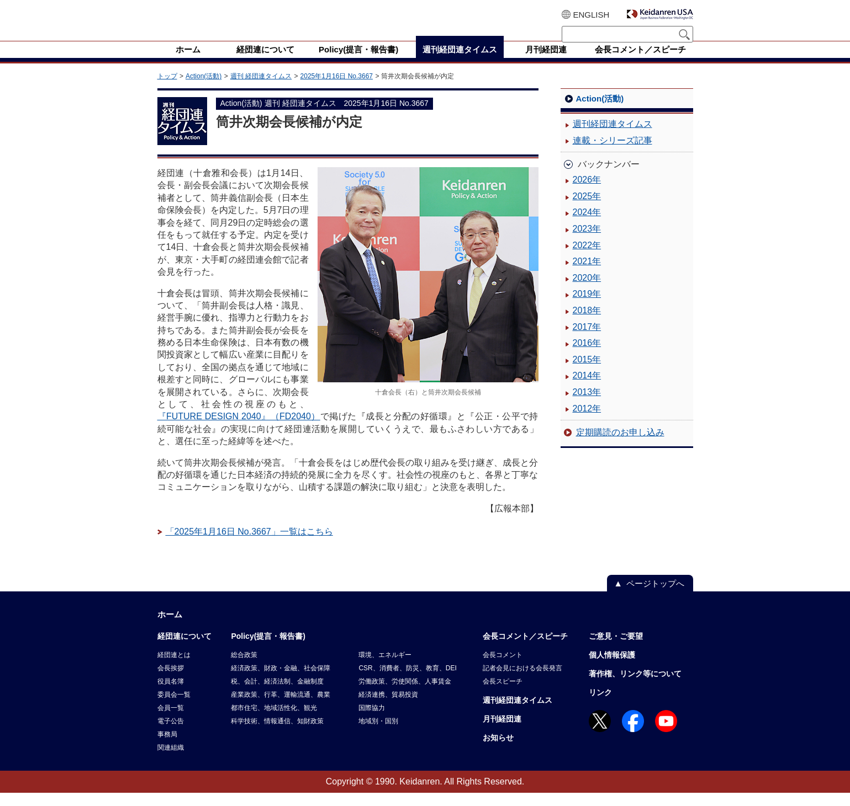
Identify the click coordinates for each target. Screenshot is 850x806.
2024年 (587, 225)
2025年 (587, 209)
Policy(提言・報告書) (268, 649)
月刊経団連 (502, 732)
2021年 (587, 274)
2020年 (587, 291)
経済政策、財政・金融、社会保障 (280, 681)
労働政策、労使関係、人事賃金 (404, 694)
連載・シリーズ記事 (612, 153)
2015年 (587, 372)
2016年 (587, 356)
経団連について (184, 649)
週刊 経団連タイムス (261, 89)
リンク (600, 705)
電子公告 (170, 734)
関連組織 (170, 761)
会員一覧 (170, 721)
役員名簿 (170, 694)
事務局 (167, 747)
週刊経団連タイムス (612, 137)
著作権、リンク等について (635, 686)
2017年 (587, 340)
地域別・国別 (378, 734)
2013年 (587, 405)
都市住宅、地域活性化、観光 (274, 721)
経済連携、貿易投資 (388, 708)
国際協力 (371, 721)
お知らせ (498, 750)
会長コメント (502, 668)
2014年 (587, 388)
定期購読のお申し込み (620, 445)
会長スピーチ (502, 694)
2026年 (587, 193)
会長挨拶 (170, 681)
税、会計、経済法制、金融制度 (277, 694)
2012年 (587, 421)
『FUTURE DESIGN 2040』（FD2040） (238, 429)
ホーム (169, 627)
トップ (167, 89)
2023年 (587, 242)
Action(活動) (203, 89)
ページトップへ (655, 596)
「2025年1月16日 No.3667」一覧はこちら (249, 544)
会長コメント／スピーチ (525, 649)
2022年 (587, 258)
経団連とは (174, 668)
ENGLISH (591, 14)
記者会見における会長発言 (522, 681)
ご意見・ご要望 (616, 649)
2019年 (587, 307)
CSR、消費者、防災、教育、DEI (407, 681)
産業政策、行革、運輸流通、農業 (280, 708)
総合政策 (244, 668)
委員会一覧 (174, 708)
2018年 (587, 323)
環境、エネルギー (384, 668)
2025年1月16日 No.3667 (336, 89)
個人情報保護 (612, 668)
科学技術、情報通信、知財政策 (277, 734)
